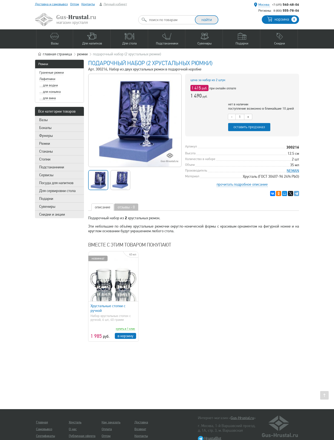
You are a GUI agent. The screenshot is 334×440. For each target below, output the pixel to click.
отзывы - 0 (126, 207)
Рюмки (43, 64)
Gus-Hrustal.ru (242, 418)
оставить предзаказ (249, 127)
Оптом (74, 4)
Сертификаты (45, 436)
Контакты (88, 4)
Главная (42, 422)
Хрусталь (75, 422)
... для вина (47, 98)
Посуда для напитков (56, 183)
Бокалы (45, 127)
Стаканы (46, 151)
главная (57, 54)
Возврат (140, 429)
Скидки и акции (52, 214)
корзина (286, 19)
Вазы (43, 120)
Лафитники (47, 79)
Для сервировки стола (57, 190)
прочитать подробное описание (242, 184)
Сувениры (47, 206)
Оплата (107, 429)
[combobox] (170, 19)
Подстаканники (51, 167)
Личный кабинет (115, 4)
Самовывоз (44, 429)
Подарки (46, 198)
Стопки (44, 159)
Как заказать (111, 422)
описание (102, 207)
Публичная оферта (82, 436)
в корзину (125, 336)
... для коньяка (50, 92)
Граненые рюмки (51, 72)
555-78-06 (286, 10)
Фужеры (46, 135)
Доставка (141, 422)
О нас (73, 429)
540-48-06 (285, 4)
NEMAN (293, 170)
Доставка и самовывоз (51, 4)
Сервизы (46, 175)
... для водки (48, 85)
